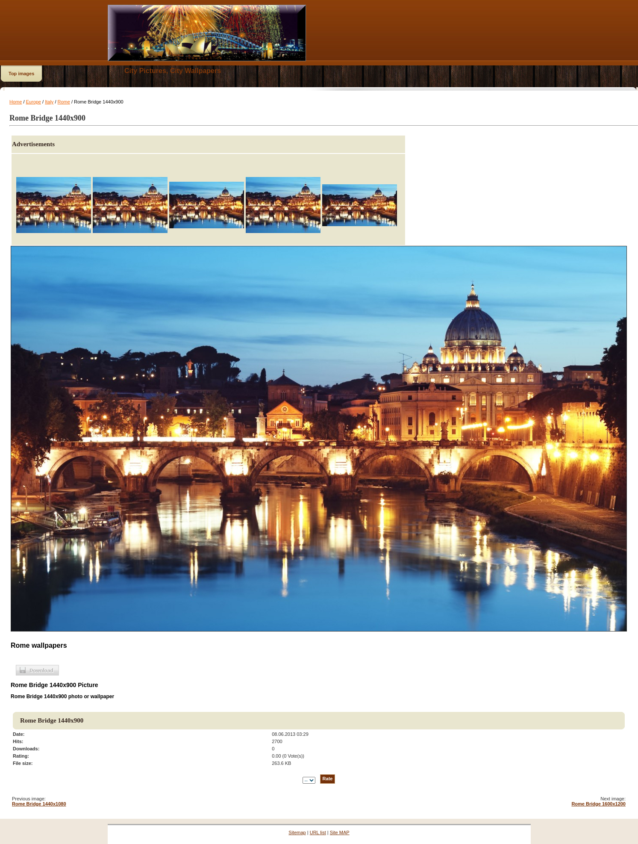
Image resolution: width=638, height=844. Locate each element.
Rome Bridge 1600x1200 (598, 803)
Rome (64, 101)
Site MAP (340, 832)
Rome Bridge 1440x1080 (39, 803)
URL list (318, 832)
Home (15, 101)
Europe (33, 101)
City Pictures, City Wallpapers (172, 70)
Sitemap (297, 832)
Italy (49, 101)
